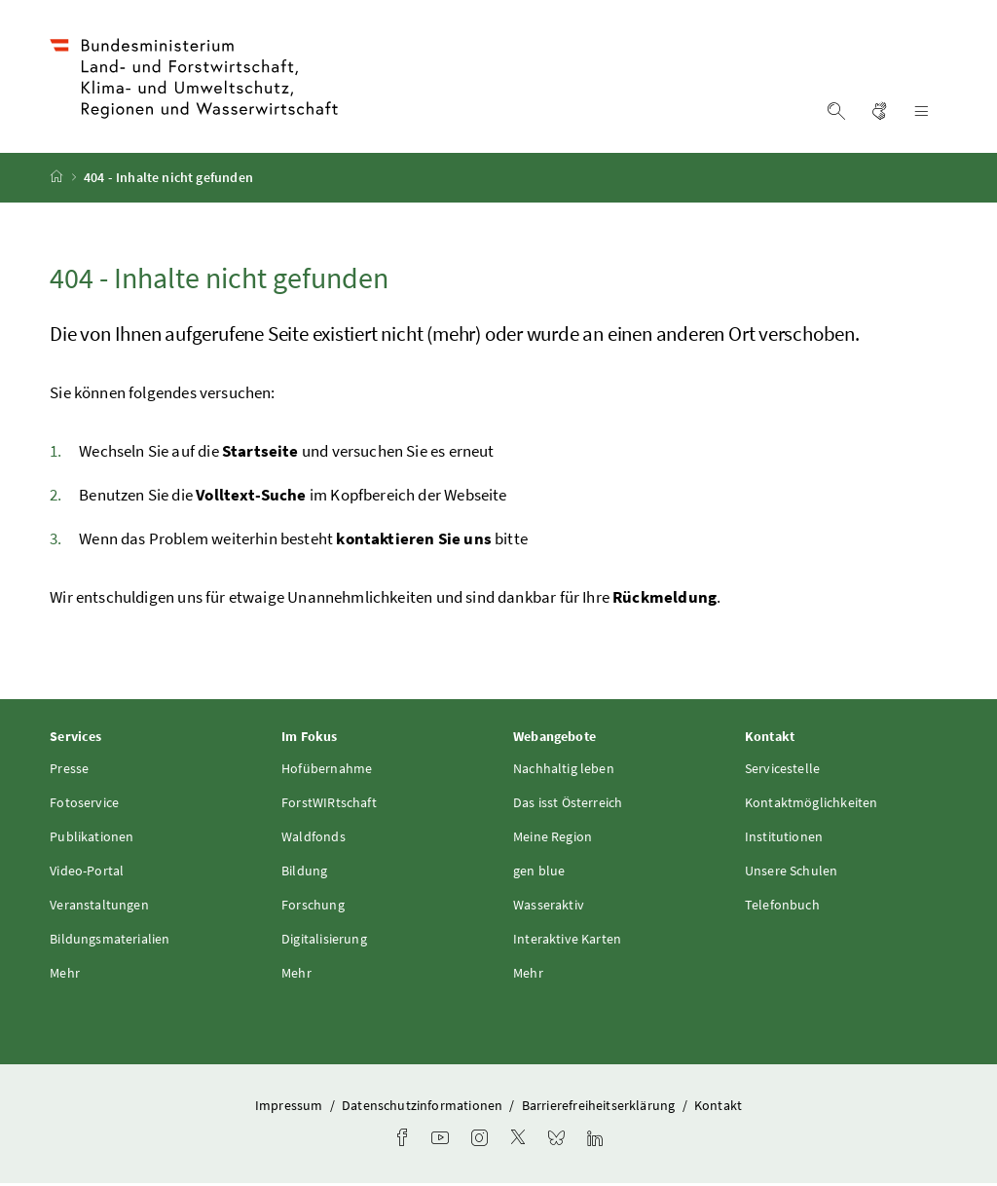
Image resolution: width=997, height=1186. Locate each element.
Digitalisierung (324, 941)
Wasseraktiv (548, 907)
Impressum (290, 1108)
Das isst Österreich (567, 805)
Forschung (313, 907)
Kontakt (718, 1108)
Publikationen (91, 839)
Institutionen (784, 839)
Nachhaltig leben (563, 771)
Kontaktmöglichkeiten (811, 805)
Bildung (304, 873)
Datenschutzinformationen (423, 1108)
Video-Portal (87, 873)
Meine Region (552, 839)
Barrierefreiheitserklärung (600, 1108)
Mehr (65, 975)
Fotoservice (84, 805)
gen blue (539, 873)
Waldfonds (313, 839)
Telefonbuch (782, 907)
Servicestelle (782, 771)
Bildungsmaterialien (109, 941)
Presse (69, 771)
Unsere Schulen (791, 873)
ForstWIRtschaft (329, 805)
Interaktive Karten (567, 941)
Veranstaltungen (99, 907)
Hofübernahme (326, 771)
